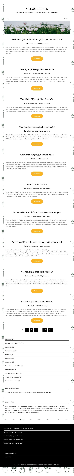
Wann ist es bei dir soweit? (12, 382)
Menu (65, 18)
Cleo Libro (46, 47)
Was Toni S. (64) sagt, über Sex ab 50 (37, 159)
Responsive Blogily (46, 473)
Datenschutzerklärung (10, 462)
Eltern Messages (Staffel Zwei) (13, 352)
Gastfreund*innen (10, 360)
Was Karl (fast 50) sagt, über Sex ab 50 (37, 131)
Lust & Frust (8, 371)
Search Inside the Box (37, 188)
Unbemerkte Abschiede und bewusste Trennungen (37, 216)
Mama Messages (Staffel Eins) (13, 375)
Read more (37, 62)
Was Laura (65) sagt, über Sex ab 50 (37, 310)
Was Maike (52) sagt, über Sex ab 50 (37, 103)
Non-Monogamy (9, 378)
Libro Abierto (9, 367)
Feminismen (8, 356)
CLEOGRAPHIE (37, 8)
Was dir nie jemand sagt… (12, 386)
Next (50, 339)
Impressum (7, 466)
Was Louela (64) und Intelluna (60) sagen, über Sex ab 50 (18, 437)
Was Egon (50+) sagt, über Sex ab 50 (37, 73)
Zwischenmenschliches (11, 390)
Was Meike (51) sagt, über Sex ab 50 (37, 280)
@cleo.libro (48, 401)
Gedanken (8, 363)
